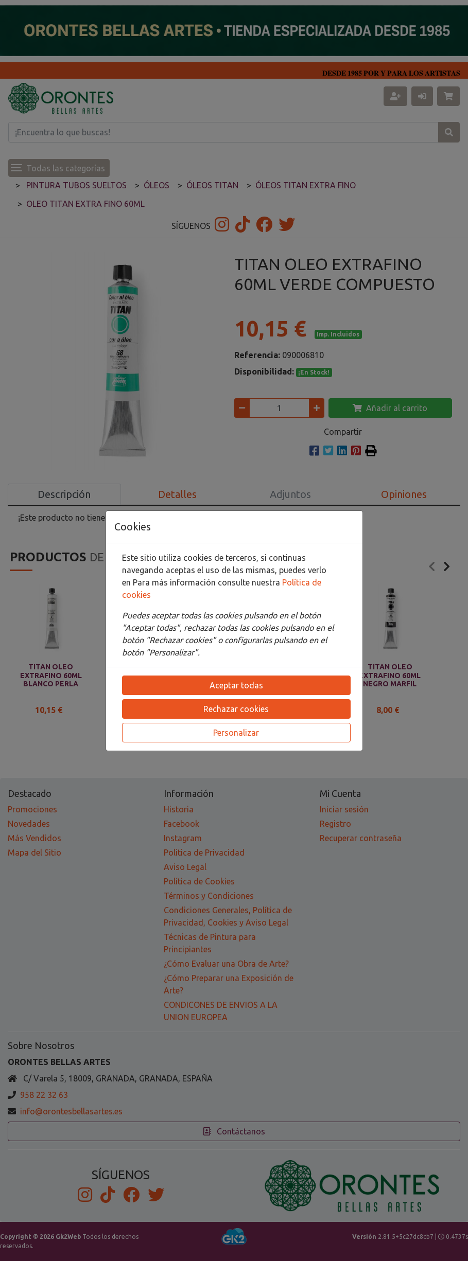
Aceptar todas (236, 685)
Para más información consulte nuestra (207, 582)
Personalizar (236, 732)
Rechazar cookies (236, 709)
